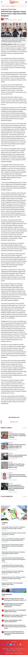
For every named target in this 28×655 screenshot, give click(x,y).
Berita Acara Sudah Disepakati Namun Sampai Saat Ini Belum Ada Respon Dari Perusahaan (14, 633)
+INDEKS (25, 427)
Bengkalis (13, 6)
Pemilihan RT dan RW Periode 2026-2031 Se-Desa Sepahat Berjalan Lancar (16, 465)
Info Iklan (9, 650)
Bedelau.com (14, 422)
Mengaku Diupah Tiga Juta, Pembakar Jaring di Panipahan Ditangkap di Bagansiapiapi (14, 605)
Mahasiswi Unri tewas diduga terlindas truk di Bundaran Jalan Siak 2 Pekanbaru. (15, 616)
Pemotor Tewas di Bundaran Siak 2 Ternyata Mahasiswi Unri (13, 621)
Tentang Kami (5, 648)
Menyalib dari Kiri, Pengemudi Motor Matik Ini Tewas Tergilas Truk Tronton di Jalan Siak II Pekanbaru (13, 546)
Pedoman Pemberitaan (20, 648)
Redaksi (11, 648)
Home (3, 6)
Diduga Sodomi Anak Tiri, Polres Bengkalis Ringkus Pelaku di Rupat (15, 611)
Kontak (13, 650)
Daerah (7, 6)
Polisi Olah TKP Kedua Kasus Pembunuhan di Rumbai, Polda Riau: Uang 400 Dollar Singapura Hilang (13, 559)
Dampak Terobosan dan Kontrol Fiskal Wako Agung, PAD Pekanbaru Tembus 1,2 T (17, 446)
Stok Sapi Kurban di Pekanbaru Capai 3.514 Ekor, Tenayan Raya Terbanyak (17, 435)
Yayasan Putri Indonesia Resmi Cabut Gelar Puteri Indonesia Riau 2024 (18, 476)
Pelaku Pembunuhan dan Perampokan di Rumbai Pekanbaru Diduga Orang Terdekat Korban (15, 627)
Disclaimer (19, 650)
